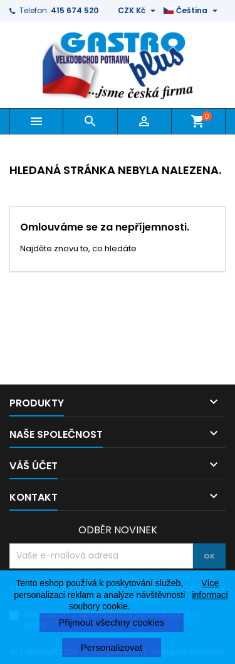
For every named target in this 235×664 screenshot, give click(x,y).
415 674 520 (74, 10)
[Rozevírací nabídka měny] (138, 10)
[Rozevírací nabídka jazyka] (192, 10)
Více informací (210, 588)
